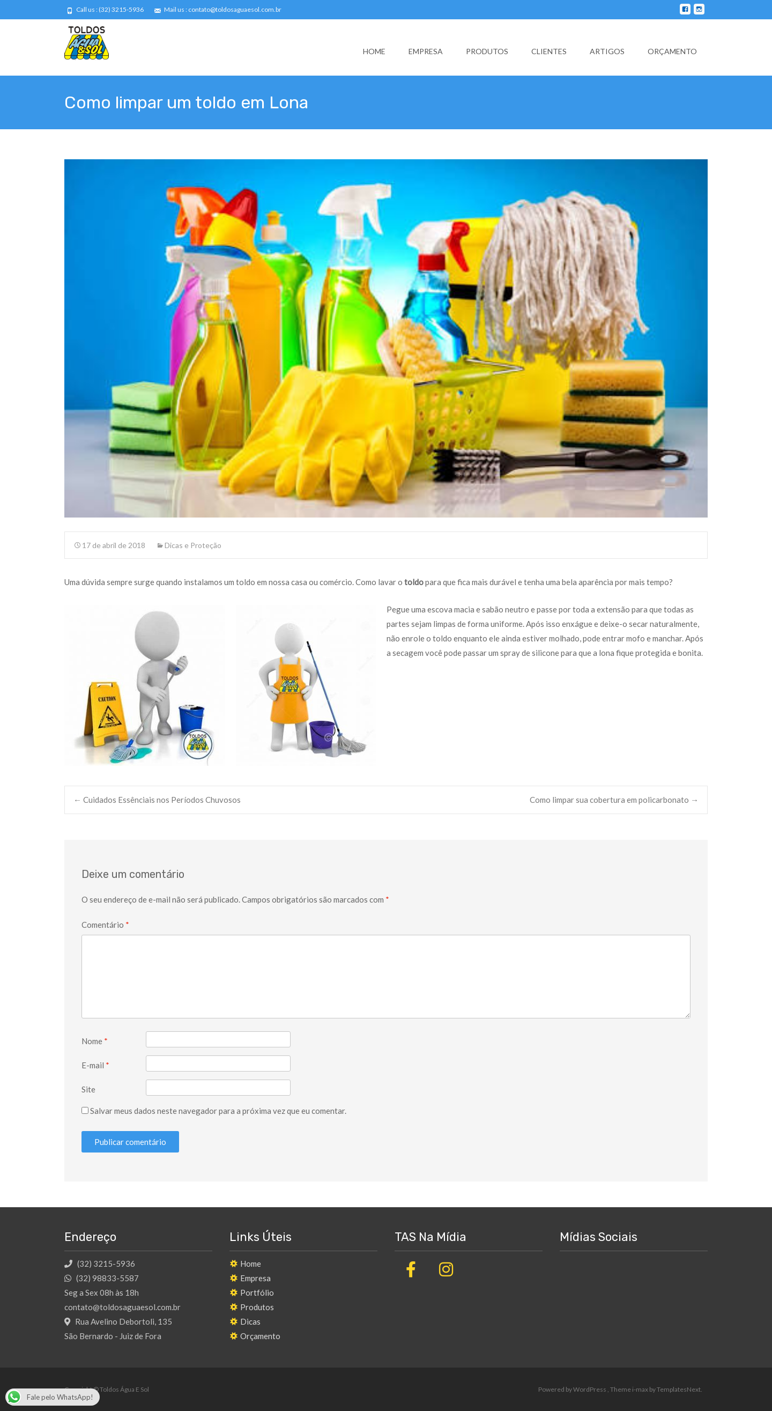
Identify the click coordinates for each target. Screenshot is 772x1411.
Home (374, 51)
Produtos (487, 51)
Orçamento (672, 51)
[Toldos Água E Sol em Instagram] (446, 1269)
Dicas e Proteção (193, 545)
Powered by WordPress (572, 1389)
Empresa (426, 51)
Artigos (607, 51)
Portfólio (257, 1292)
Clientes (549, 51)
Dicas (250, 1321)
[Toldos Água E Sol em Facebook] (411, 1269)
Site (88, 1089)
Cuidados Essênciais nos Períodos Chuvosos (157, 799)
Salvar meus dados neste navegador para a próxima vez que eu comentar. (218, 1110)
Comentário (105, 924)
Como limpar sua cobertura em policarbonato (614, 799)
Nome (94, 1041)
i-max (640, 1389)
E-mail (95, 1065)
